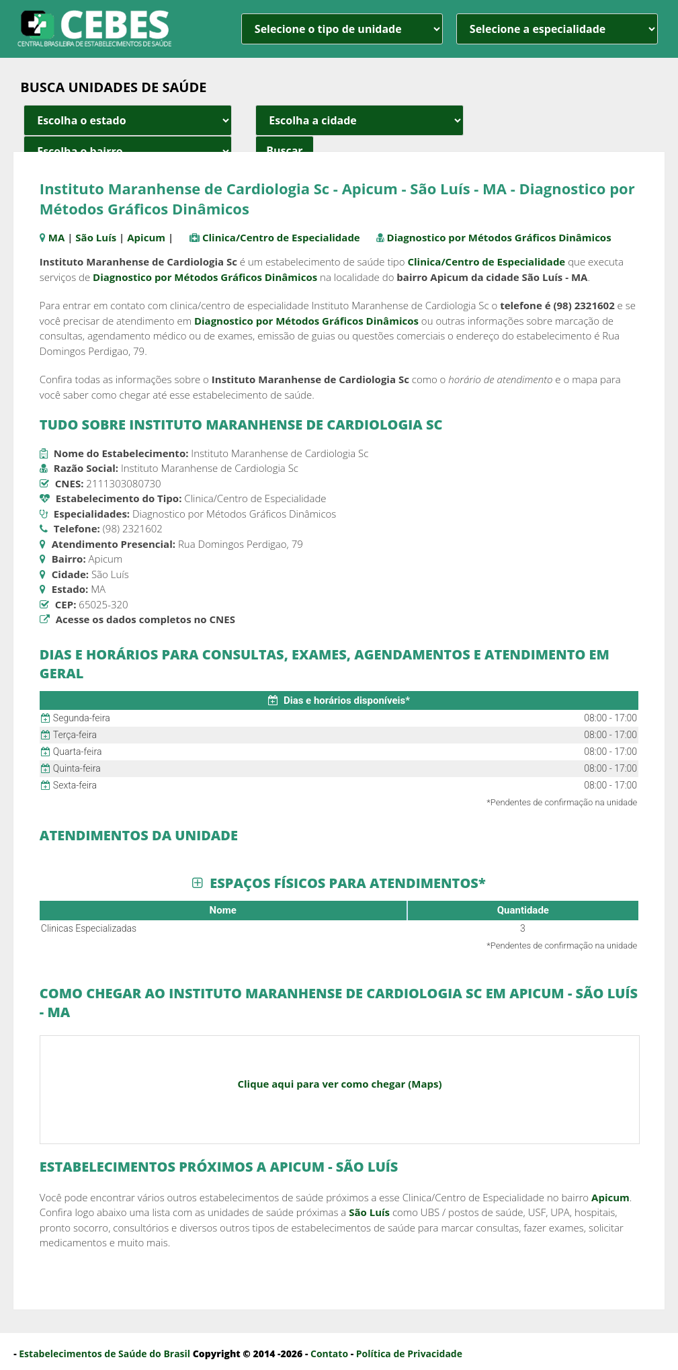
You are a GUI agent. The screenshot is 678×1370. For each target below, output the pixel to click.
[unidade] (342, 28)
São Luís (95, 237)
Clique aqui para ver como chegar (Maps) (339, 1083)
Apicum (146, 237)
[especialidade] (557, 28)
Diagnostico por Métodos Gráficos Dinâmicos (499, 237)
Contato (329, 1353)
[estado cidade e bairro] (128, 120)
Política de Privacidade (409, 1353)
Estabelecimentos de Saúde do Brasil (104, 1353)
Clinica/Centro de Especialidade (281, 237)
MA (56, 237)
